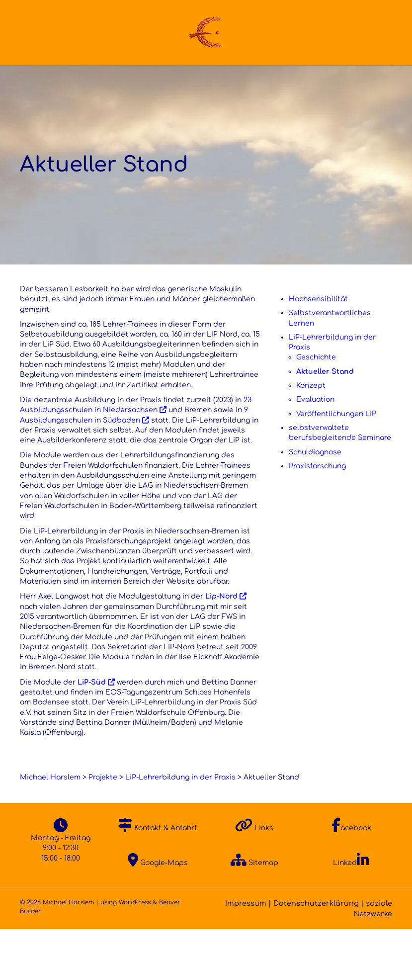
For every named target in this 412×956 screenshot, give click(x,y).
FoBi (250, 78)
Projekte (199, 78)
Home (28, 78)
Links (254, 855)
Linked (351, 889)
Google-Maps (158, 889)
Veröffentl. (307, 78)
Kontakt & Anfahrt (157, 855)
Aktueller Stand (325, 398)
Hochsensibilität (318, 326)
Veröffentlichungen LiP (336, 440)
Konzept (311, 412)
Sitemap (254, 889)
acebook (351, 855)
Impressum (245, 931)
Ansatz (142, 78)
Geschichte (316, 384)
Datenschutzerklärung (316, 931)
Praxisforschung (317, 493)
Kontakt (371, 78)
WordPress (135, 929)
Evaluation (315, 427)
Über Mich (79, 78)
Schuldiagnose (315, 479)
